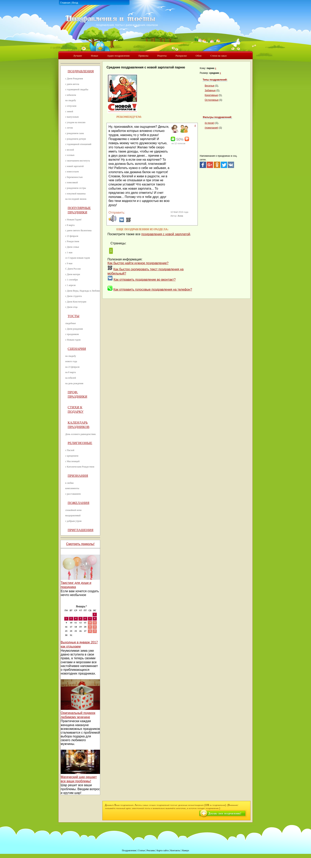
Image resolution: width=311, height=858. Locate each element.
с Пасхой (69, 450)
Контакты (175, 850)
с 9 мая (68, 263)
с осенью (69, 155)
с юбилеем (70, 95)
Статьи (141, 850)
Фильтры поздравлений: (217, 117)
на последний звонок (75, 199)
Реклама (151, 850)
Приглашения (80, 530)
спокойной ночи (73, 510)
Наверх (185, 850)
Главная (65, 2)
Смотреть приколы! (80, 544)
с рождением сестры (75, 188)
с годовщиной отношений (78, 144)
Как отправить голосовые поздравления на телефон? (152, 289)
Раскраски (181, 55)
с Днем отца (71, 307)
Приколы (143, 55)
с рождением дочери (75, 138)
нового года (71, 361)
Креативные (211, 95)
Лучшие (77, 55)
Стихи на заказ (218, 55)
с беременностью (74, 177)
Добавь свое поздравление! (224, 813)
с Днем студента (73, 296)
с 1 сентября (71, 279)
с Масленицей (72, 461)
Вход (75, 2)
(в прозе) (209, 123)
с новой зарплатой (74, 166)
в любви (69, 483)
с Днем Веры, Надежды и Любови (82, 290)
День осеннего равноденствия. (80, 434)
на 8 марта (70, 372)
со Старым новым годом (77, 257)
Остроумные (212, 100)
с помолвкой (71, 182)
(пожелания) (211, 127)
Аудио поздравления (118, 55)
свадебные (70, 323)
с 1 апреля (70, 285)
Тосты (73, 316)
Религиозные (80, 443)
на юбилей (70, 377)
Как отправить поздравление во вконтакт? (144, 279)
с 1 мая (68, 252)
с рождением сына (74, 133)
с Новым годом (73, 339)
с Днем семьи (72, 247)
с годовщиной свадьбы (76, 89)
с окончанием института (77, 160)
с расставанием (73, 493)
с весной (69, 149)
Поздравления (81, 71)
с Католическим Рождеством (79, 466)
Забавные (210, 90)
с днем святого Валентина (78, 230)
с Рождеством (72, 241)
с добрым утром (73, 521)
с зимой (69, 111)
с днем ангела (72, 84)
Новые (94, 55)
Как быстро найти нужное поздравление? (138, 263)
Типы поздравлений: (215, 79)
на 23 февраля (72, 367)
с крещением (71, 455)
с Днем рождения (74, 328)
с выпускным (72, 116)
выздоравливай (73, 515)
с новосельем (72, 171)
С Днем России (73, 268)
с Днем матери (72, 274)
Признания (78, 476)
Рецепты (162, 55)
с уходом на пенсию (75, 122)
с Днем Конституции (75, 301)
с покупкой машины (75, 193)
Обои (198, 55)
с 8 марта (70, 225)
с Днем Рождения (74, 78)
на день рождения (74, 383)
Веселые (209, 85)
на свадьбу (70, 100)
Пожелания (78, 503)
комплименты (72, 488)
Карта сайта (162, 850)
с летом (69, 127)
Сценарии (77, 349)
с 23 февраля (71, 236)
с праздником (72, 334)
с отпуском (70, 106)
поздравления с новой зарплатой (165, 234)
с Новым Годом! (73, 219)
